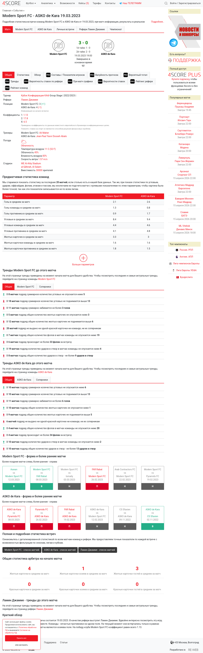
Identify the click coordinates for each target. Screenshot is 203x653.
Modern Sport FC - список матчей (22, 550)
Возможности (67, 3)
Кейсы (83, 3)
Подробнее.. (157, 21)
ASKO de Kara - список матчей (60, 550)
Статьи (63, 642)
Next (196, 31)
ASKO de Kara (45, 372)
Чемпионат (116, 29)
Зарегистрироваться (190, 3)
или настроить (21, 645)
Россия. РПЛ (184, 250)
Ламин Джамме (29, 99)
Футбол (31, 3)
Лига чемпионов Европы (184, 263)
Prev (172, 31)
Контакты (110, 3)
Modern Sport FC (46, 279)
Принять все (21, 638)
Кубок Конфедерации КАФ (35, 95)
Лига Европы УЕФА (184, 270)
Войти (173, 3)
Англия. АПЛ (184, 256)
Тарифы (97, 3)
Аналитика (48, 3)
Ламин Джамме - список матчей (97, 550)
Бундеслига (184, 277)
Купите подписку (181, 79)
